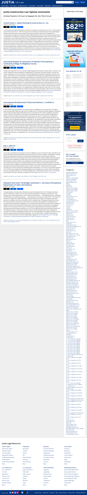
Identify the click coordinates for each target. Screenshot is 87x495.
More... (3, 464)
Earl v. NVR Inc (9, 146)
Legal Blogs (46, 472)
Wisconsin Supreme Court (71, 431)
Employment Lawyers (7, 455)
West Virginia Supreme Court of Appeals (75, 428)
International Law (70, 245)
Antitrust (68, 176)
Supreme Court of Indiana (71, 317)
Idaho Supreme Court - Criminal (73, 235)
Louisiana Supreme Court (71, 259)
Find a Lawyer (5, 5)
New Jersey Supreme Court (72, 282)
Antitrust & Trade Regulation (72, 178)
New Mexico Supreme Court (72, 283)
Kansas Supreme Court (71, 252)
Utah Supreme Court (70, 421)
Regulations (5, 474)
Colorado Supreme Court (71, 196)
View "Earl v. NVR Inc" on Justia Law (47, 172)
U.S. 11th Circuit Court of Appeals (73, 340)
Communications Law (71, 199)
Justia (6, 493)
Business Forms (48, 474)
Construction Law (12, 55)
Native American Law (70, 276)
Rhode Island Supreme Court (72, 303)
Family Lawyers (6, 459)
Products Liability (69, 296)
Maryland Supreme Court (71, 264)
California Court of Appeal (71, 188)
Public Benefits (69, 299)
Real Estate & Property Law (38, 220)
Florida (24, 478)
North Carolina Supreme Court (72, 286)
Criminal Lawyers (6, 453)
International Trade (70, 246)
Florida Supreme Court (71, 222)
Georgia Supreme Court (71, 225)
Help (57, 492)
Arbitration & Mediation (71, 179)
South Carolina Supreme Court (72, 304)
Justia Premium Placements (71, 474)
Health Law (68, 232)
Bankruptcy (68, 185)
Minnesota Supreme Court (72, 272)
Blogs (65, 459)
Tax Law (68, 330)
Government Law (70, 229)
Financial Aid (67, 453)
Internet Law (69, 247)
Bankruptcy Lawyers (7, 448)
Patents (45, 478)
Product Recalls (47, 476)
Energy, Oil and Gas (70, 218)
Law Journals (67, 457)
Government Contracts (28, 55)
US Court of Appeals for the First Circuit (74, 400)
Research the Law (22, 5)
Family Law (25, 459)
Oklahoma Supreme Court (71, 290)
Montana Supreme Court (71, 274)
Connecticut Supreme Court (72, 200)
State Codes (26, 472)
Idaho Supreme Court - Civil (72, 233)
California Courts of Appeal (72, 189)
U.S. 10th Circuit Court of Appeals (73, 339)
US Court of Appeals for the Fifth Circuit (74, 398)
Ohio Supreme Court (70, 289)
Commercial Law (69, 198)
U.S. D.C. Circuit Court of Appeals (73, 383)
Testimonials (67, 482)
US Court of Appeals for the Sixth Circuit (75, 413)
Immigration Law (69, 237)
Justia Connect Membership (71, 469)
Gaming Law (69, 223)
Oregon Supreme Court (71, 292)
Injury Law (68, 240)
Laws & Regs (40, 5)
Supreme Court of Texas (71, 327)
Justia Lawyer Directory (70, 472)
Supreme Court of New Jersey (72, 323)
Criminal (25, 451)
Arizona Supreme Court (71, 181)
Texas (24, 482)
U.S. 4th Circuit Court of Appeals (73, 346)
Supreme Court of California (72, 311)
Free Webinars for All (73, 71)
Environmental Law (70, 219)
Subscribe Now (75, 127)
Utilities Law (68, 422)
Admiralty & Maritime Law (71, 172)
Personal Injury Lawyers (8, 461)
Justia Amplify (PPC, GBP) (70, 478)
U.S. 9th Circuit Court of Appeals (73, 353)
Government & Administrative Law (24, 137)
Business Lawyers (6, 451)
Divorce (25, 453)
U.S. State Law (27, 467)
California (25, 476)
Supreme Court (6, 476)
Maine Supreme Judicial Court (72, 262)
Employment (47, 453)
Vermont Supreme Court (71, 424)
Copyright (68, 208)
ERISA (67, 220)
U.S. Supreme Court (70, 385)
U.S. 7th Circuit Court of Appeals (73, 350)
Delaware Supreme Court (71, 212)
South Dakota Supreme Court (72, 306)
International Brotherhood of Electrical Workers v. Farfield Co (28, 102)
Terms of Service (63, 492)
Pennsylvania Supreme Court (72, 293)
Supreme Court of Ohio (71, 324)
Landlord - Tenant (70, 256)
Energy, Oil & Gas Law (71, 216)
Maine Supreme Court (71, 260)
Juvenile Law (68, 250)
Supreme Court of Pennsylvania (73, 326)
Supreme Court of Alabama (72, 307)
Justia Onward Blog (69, 480)
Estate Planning (27, 457)
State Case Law (26, 474)
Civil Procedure (69, 192)
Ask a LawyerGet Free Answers (72, 155)
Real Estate (46, 459)
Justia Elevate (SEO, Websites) (71, 476)
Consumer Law (19, 176)
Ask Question (74, 162)
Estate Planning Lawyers (8, 457)
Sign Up (82, 2)
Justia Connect (38, 492)
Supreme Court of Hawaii (71, 314)
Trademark (68, 334)
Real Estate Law (69, 302)
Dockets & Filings (6, 482)
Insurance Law (69, 242)
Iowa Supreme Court (70, 249)
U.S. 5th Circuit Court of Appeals (73, 347)
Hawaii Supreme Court (71, 230)
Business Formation (49, 448)
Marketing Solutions (57, 5)
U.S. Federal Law (7, 467)
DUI (24, 455)
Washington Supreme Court (72, 427)
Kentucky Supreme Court (71, 253)
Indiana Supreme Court (71, 239)
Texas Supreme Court (71, 333)
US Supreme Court (70, 420)
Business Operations (49, 451)
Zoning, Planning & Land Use (13, 221)
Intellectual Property (70, 243)
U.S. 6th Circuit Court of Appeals (73, 348)
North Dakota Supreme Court (72, 287)
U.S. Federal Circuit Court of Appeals (74, 384)
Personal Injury (69, 294)
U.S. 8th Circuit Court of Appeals (73, 351)
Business (46, 446)
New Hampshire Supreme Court (73, 280)
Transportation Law (70, 336)
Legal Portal (46, 492)
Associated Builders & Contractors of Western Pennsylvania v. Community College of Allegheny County (28, 62)
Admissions (67, 451)
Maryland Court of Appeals (72, 263)
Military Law (68, 270)
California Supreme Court (71, 190)
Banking (68, 183)
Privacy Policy (71, 492)
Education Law (69, 213)
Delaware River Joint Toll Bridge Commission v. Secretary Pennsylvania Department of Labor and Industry (32, 184)
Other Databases (49, 467)
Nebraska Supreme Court (71, 277)
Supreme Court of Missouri (72, 320)
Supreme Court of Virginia (71, 329)
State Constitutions (28, 469)
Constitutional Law (70, 202)
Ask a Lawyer (13, 5)
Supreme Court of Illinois (71, 316)
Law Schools (32, 5)
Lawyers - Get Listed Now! (75, 145)
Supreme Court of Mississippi (72, 319)
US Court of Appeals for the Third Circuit (42, 55)
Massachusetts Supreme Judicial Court (74, 267)
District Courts (5, 480)
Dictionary (66, 448)
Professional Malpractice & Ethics (73, 297)
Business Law (11, 95)
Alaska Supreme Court (71, 175)
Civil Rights (68, 193)
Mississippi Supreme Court (72, 273)
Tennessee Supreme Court (72, 331)
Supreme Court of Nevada (72, 321)
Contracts (26, 176)
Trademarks (47, 480)
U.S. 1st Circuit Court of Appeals (73, 341)
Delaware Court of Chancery (72, 210)
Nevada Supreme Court (71, 279)
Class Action (68, 195)
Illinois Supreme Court (71, 236)
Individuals (26, 446)
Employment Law (70, 215)
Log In (77, 2)
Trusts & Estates (69, 337)
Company (52, 492)
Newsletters (48, 5)
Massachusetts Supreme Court (73, 266)
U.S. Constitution (6, 469)
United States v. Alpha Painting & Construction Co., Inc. (26, 23)
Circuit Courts (5, 478)
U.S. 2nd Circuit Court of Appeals (73, 343)
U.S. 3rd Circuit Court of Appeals (73, 344)
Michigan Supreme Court (71, 269)
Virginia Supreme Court (71, 425)
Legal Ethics (68, 257)
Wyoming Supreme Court (71, 432)
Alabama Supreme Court (71, 173)
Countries (46, 482)
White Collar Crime (55, 55)
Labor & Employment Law (29, 95)
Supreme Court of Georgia (72, 313)
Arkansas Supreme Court (71, 182)
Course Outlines (68, 455)
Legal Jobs (46, 469)
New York (25, 480)
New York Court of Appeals (72, 284)
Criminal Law (19, 55)
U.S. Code (4, 472)
